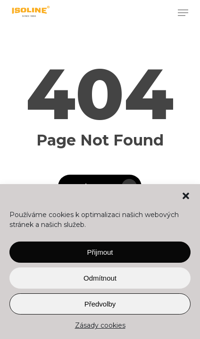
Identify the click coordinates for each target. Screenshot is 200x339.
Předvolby (100, 304)
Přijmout (100, 252)
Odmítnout (100, 278)
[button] (186, 196)
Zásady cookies (100, 325)
